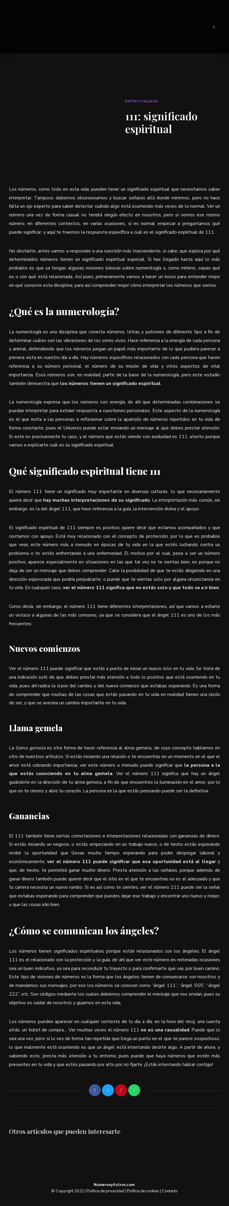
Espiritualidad (141, 101)
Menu (214, 27)
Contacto (170, 1191)
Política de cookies (143, 1191)
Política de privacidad (105, 1191)
